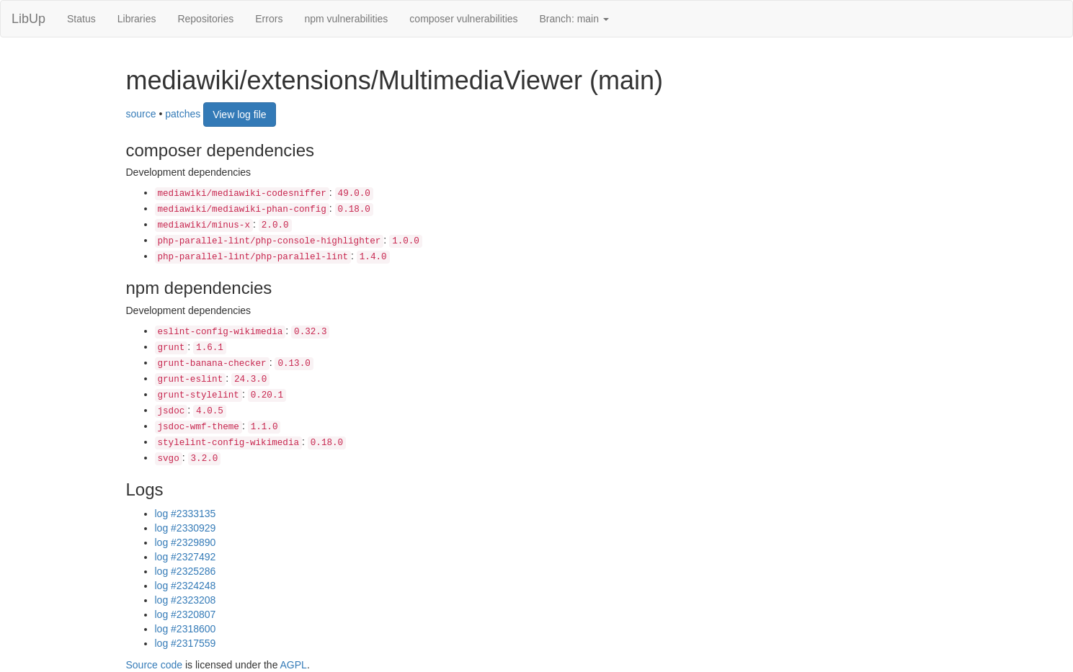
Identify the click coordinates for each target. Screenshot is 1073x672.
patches (182, 113)
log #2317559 (185, 643)
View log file (239, 114)
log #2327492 (185, 557)
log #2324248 (185, 585)
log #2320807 (185, 614)
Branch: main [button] (574, 18)
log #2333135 (185, 513)
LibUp (28, 19)
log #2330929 (185, 528)
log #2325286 (185, 571)
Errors (268, 18)
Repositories (205, 18)
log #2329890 (185, 542)
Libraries (136, 18)
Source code (154, 665)
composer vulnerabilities (463, 18)
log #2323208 (185, 600)
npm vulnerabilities (346, 18)
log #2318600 (185, 629)
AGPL (293, 665)
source (141, 113)
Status (81, 18)
